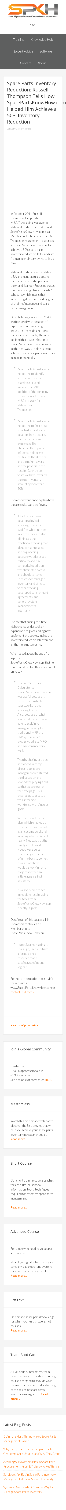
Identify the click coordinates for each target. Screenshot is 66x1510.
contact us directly (22, 992)
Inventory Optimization (24, 1025)
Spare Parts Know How (33, 11)
